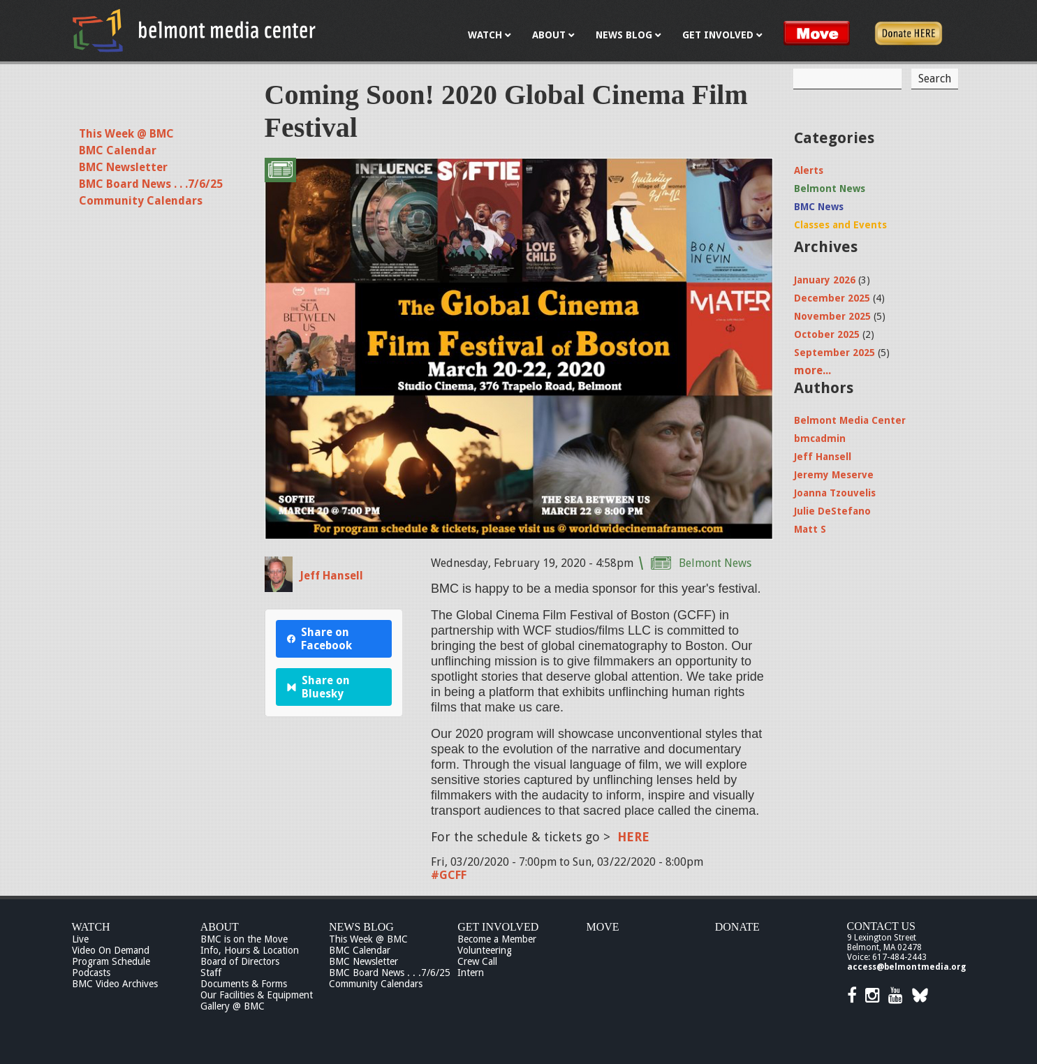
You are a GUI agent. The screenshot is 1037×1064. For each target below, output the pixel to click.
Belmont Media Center (850, 420)
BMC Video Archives (115, 983)
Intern (470, 972)
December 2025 (832, 298)
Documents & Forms (243, 983)
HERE (633, 836)
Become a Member (496, 939)
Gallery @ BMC (232, 1006)
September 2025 (834, 352)
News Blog (361, 927)
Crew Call (477, 961)
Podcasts (91, 972)
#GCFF (448, 875)
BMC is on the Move (244, 939)
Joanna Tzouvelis (835, 492)
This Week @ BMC (126, 133)
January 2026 (824, 280)
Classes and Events (840, 224)
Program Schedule (111, 961)
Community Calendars (141, 200)
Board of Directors (239, 961)
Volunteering (484, 950)
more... (812, 370)
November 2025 (832, 316)
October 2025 (827, 334)
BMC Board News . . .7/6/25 (151, 184)
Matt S (810, 529)
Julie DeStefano (832, 511)
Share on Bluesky (319, 687)
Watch (91, 927)
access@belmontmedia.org (906, 967)
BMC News (819, 206)
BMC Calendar (117, 150)
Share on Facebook (319, 639)
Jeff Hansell (331, 575)
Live (80, 939)
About (219, 927)
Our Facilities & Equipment (256, 994)
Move (603, 927)
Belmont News (715, 563)
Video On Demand (110, 950)
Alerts (808, 170)
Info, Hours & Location (249, 950)
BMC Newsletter (123, 167)
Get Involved (497, 927)
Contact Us (881, 926)
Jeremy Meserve (834, 474)
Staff (210, 972)
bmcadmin (820, 438)
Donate (737, 927)
